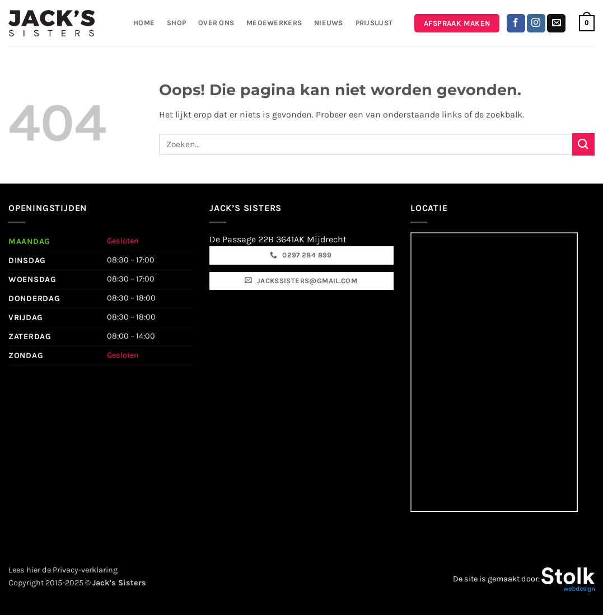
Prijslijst (374, 22)
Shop (176, 22)
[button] (587, 23)
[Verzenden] (583, 144)
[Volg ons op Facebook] (516, 23)
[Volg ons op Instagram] (536, 23)
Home (144, 22)
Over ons (216, 22)
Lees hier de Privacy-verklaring (63, 570)
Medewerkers (274, 22)
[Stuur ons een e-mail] (556, 23)
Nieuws (328, 22)
